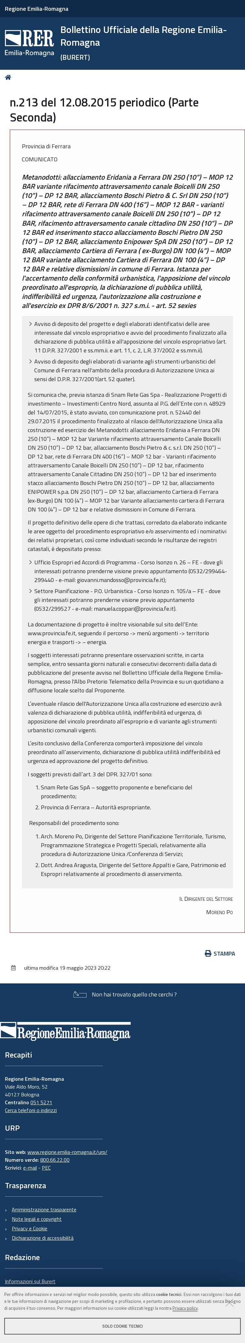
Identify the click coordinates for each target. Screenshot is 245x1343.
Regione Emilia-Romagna (36, 8)
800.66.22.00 (55, 1160)
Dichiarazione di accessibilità (43, 1238)
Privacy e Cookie (29, 1228)
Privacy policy (185, 1308)
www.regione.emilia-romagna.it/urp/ (67, 1152)
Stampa (220, 953)
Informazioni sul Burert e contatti (30, 1285)
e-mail (30, 1168)
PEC (46, 1168)
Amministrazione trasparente (44, 1209)
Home (9, 77)
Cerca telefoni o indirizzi (31, 1110)
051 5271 (41, 1102)
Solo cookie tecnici (122, 1326)
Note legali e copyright (37, 1219)
